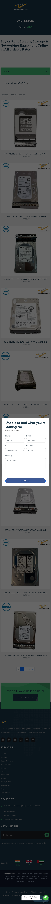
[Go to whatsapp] (46, 897)
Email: (28, 436)
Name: (8, 436)
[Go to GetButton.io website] (45, 902)
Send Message (25, 481)
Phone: (8, 446)
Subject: (29, 446)
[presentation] (21, 473)
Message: (9, 456)
